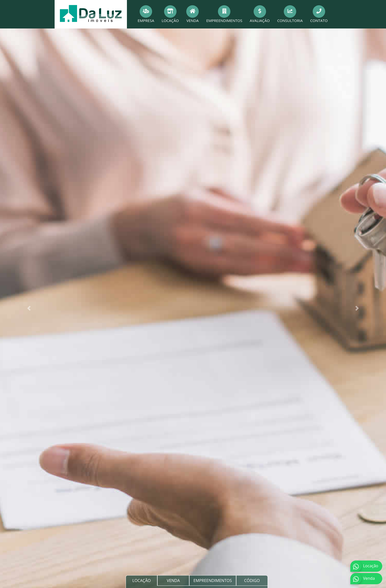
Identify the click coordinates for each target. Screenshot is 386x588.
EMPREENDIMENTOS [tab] (212, 580)
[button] (29, 308)
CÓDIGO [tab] (252, 580)
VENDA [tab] (173, 580)
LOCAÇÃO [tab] (141, 580)
